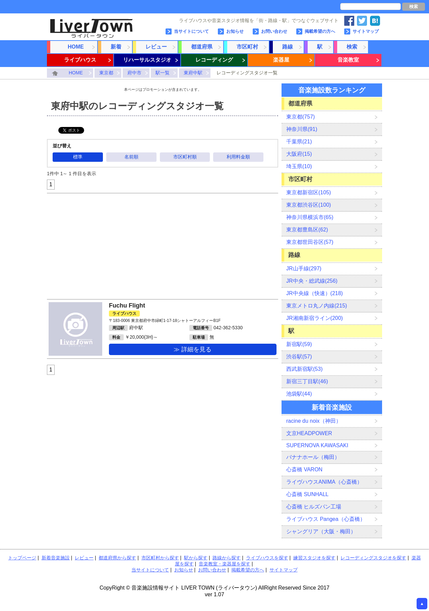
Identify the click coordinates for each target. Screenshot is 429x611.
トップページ (22, 557)
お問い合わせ (274, 31)
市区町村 (247, 47)
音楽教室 (348, 60)
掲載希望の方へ (320, 31)
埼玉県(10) (299, 166)
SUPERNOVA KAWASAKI (317, 445)
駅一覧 (163, 72)
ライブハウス (80, 60)
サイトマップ (366, 31)
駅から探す (195, 557)
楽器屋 (281, 60)
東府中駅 (193, 72)
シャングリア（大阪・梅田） (321, 531)
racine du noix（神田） (313, 421)
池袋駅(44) (299, 394)
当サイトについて (191, 31)
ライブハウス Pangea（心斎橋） (325, 519)
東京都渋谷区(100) (308, 205)
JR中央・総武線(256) (312, 281)
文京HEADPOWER (309, 433)
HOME (75, 47)
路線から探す (226, 557)
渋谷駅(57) (299, 356)
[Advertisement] (162, 246)
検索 (413, 6)
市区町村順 (185, 156)
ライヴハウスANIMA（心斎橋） (324, 482)
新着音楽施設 (56, 557)
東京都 (106, 72)
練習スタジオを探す (314, 557)
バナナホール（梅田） (313, 457)
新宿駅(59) (299, 344)
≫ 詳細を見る (192, 349)
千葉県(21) (299, 141)
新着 (116, 47)
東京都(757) (300, 117)
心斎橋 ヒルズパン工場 (313, 507)
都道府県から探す (117, 557)
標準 (77, 156)
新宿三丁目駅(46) (307, 381)
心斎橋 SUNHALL (307, 494)
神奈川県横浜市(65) (309, 217)
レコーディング (214, 60)
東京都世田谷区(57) (309, 242)
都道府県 (201, 47)
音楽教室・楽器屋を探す (224, 563)
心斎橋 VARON (304, 469)
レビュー (156, 47)
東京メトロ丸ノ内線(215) (316, 306)
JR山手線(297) (303, 268)
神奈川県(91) (301, 129)
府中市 (134, 72)
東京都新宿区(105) (308, 192)
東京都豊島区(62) (307, 229)
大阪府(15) (299, 154)
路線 (287, 47)
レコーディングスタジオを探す (373, 557)
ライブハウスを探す (267, 557)
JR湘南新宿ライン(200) (314, 318)
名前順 (131, 156)
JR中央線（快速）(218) (314, 293)
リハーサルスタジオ (147, 60)
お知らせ (235, 31)
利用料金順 (238, 156)
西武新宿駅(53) (304, 369)
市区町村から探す (160, 557)
